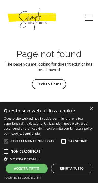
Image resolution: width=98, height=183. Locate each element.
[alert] (49, 142)
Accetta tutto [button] (26, 168)
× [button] (91, 109)
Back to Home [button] (49, 84)
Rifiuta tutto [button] (72, 168)
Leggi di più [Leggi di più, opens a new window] (31, 133)
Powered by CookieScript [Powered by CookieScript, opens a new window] (22, 177)
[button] (6, 141)
